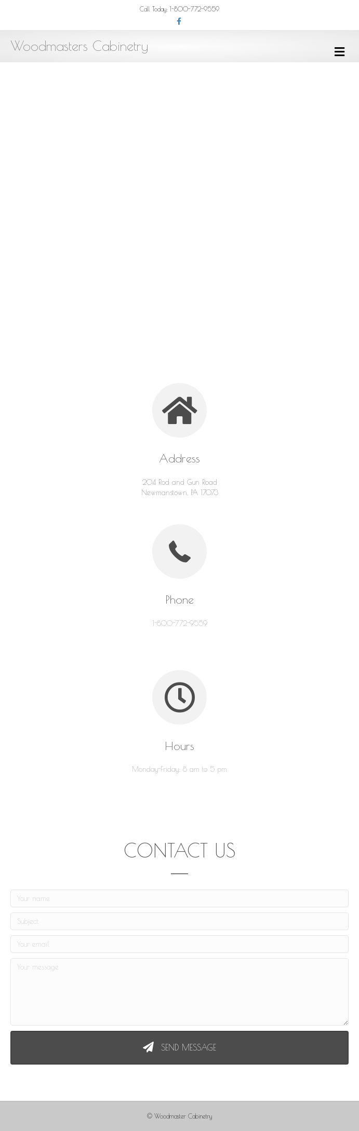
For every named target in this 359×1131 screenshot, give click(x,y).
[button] (179, 1048)
